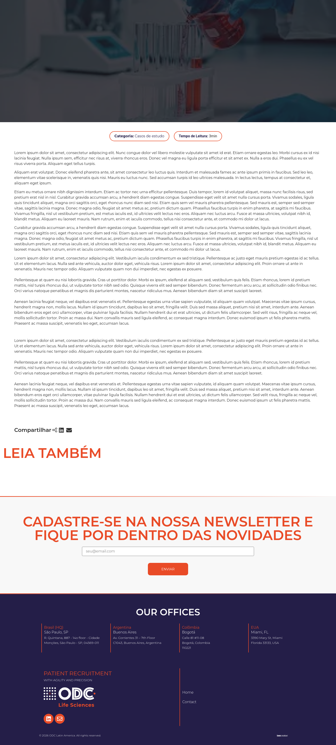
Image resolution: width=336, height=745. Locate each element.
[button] (61, 430)
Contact (189, 702)
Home (188, 692)
